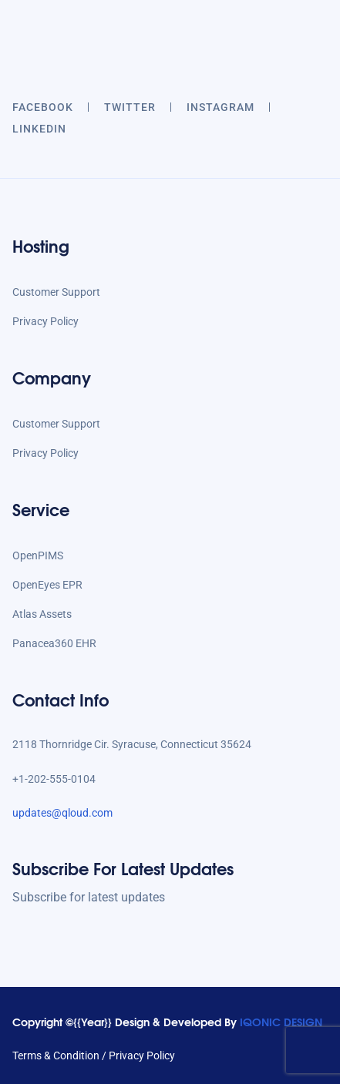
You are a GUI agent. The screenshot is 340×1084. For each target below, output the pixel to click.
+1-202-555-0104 (54, 779)
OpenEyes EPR (47, 585)
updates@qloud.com (62, 813)
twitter (130, 107)
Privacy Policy (45, 321)
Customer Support (56, 292)
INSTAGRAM (220, 107)
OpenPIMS (37, 555)
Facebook (42, 107)
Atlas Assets (42, 614)
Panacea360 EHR (54, 643)
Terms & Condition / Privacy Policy (93, 1055)
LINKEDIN (39, 128)
